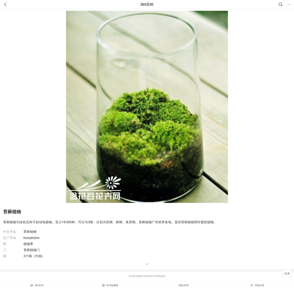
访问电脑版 (110, 285)
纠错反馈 (257, 285)
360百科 (147, 4)
